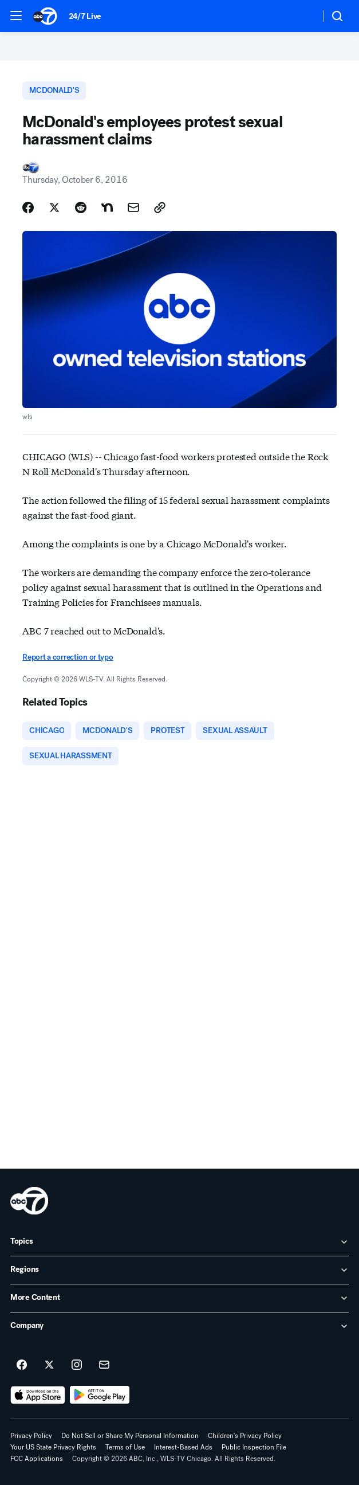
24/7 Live (85, 16)
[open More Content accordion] (179, 1298)
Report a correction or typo (67, 657)
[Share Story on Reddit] (80, 207)
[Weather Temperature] (302, 16)
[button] (16, 15)
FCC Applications (36, 1458)
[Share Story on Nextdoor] (107, 207)
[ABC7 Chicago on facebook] (21, 1365)
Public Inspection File (254, 1447)
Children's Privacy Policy (245, 1435)
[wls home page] (29, 1200)
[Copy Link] (159, 207)
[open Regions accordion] (179, 1270)
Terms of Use (125, 1447)
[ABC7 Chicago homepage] (45, 16)
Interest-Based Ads (183, 1447)
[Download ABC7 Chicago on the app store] (37, 1395)
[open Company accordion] (179, 1326)
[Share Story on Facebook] (28, 207)
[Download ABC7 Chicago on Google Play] (100, 1395)
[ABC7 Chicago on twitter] (49, 1365)
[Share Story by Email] (133, 207)
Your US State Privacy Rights (53, 1447)
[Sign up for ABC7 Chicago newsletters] (104, 1365)
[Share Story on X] (54, 207)
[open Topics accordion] (179, 1242)
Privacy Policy (31, 1435)
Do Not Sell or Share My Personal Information (130, 1435)
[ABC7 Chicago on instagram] (76, 1365)
